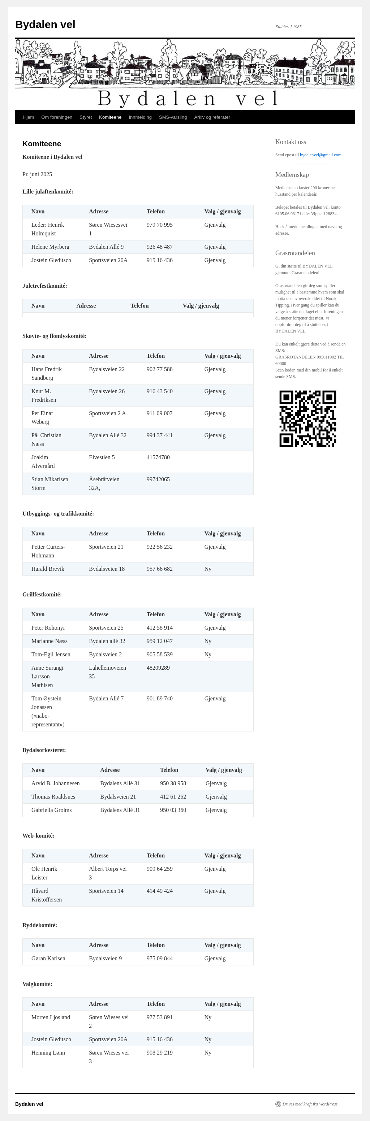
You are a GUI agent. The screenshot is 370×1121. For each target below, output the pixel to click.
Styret (85, 117)
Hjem (28, 117)
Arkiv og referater (212, 117)
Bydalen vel (45, 24)
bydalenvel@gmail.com (320, 154)
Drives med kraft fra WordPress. (311, 1104)
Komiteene (110, 117)
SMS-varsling (173, 117)
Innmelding (140, 117)
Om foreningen (56, 117)
